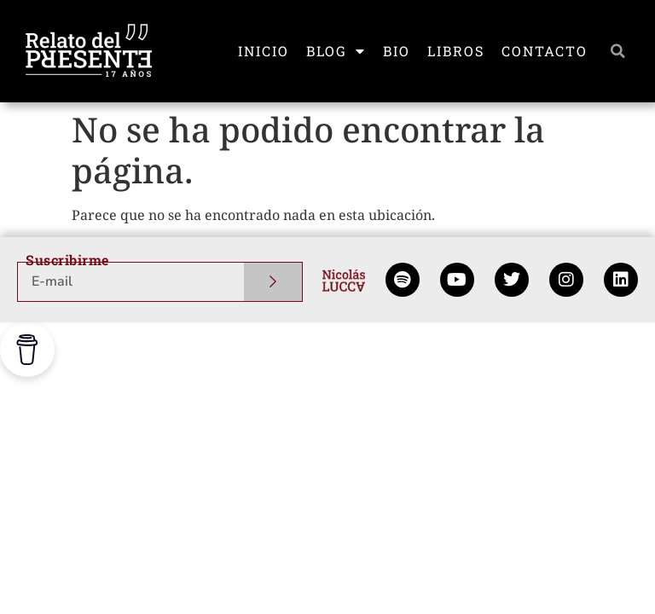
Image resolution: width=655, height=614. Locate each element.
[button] (617, 51)
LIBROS (455, 51)
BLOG (336, 51)
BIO (396, 51)
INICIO (263, 51)
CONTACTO (544, 51)
